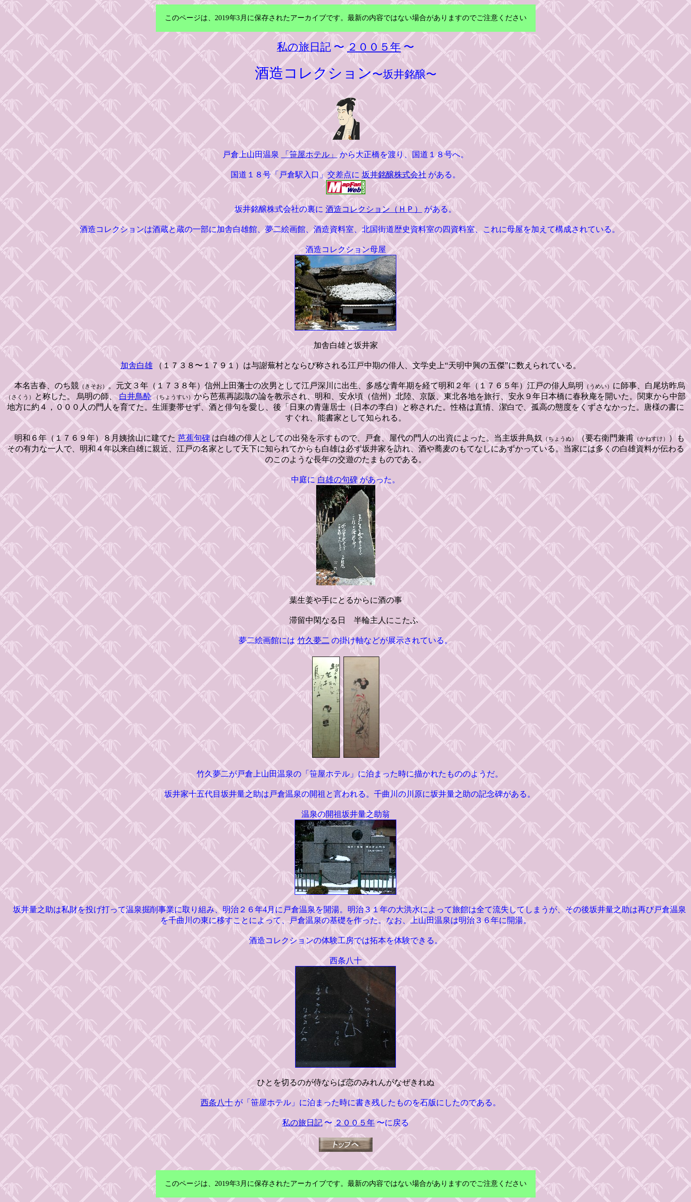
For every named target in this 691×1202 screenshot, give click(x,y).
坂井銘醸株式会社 (394, 174)
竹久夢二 (313, 640)
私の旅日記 (302, 1122)
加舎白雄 (136, 365)
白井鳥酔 (135, 396)
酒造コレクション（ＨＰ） (374, 209)
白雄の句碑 (338, 479)
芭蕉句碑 (194, 438)
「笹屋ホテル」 (309, 154)
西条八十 (217, 1102)
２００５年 (355, 1122)
